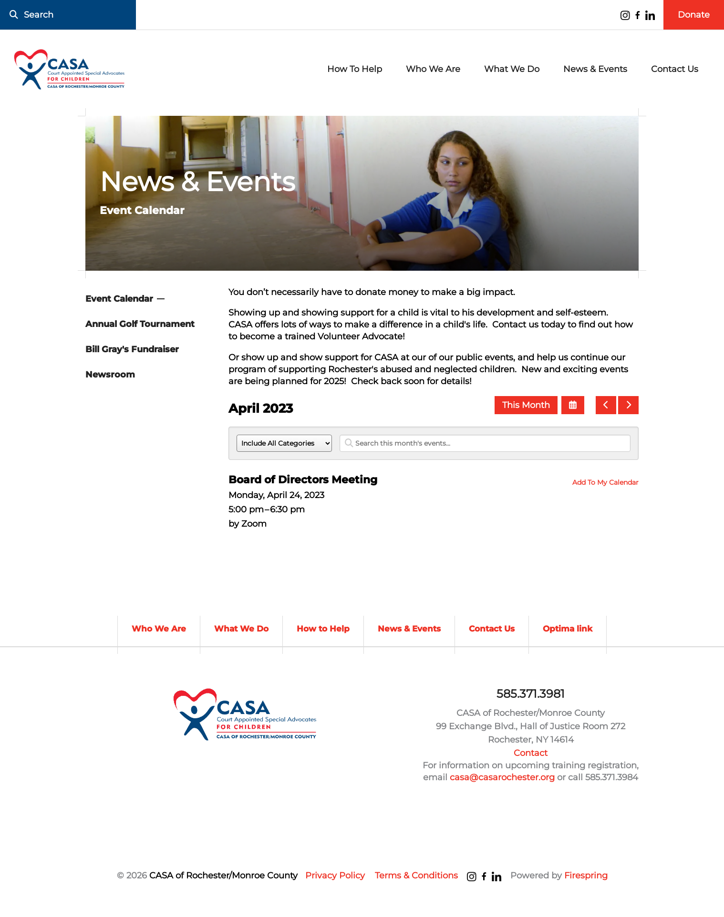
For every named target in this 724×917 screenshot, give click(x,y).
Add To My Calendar (605, 482)
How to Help (323, 628)
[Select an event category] (284, 443)
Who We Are (433, 69)
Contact (531, 753)
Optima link (567, 628)
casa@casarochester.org (502, 777)
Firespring (586, 875)
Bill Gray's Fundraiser (132, 349)
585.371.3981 (530, 694)
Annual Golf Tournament (140, 324)
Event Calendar (119, 299)
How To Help (354, 69)
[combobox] (68, 14)
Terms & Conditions (416, 875)
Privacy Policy (335, 875)
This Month (526, 405)
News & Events (595, 69)
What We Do (511, 69)
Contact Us (674, 69)
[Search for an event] (485, 443)
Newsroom (110, 374)
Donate (694, 15)
